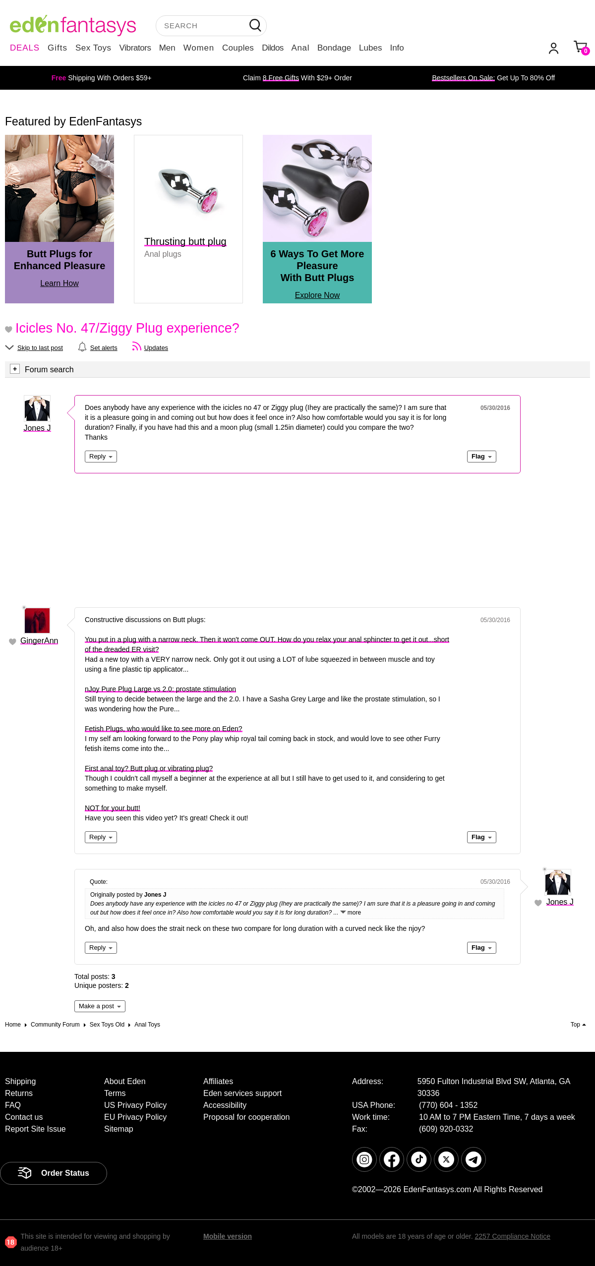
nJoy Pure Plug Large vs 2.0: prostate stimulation (160, 689)
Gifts (57, 48)
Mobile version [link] (227, 1236)
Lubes (370, 48)
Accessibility (224, 1105)
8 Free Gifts (281, 78)
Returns (19, 1093)
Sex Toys (93, 48)
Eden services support (242, 1093)
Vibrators (135, 48)
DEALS (25, 48)
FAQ (13, 1105)
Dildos (272, 48)
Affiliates (218, 1081)
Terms (115, 1093)
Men (167, 48)
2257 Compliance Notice (512, 1236)
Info (397, 48)
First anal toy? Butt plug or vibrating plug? (149, 768)
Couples (238, 48)
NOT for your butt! (112, 808)
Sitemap (118, 1129)
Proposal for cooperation (246, 1117)
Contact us (24, 1117)
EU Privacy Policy (135, 1117)
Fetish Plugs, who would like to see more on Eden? (163, 729)
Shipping (20, 1081)
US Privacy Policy (135, 1105)
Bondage (334, 48)
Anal (300, 48)
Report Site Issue (35, 1129)
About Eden (125, 1081)
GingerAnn (39, 640)
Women (198, 48)
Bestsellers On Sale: (463, 78)
